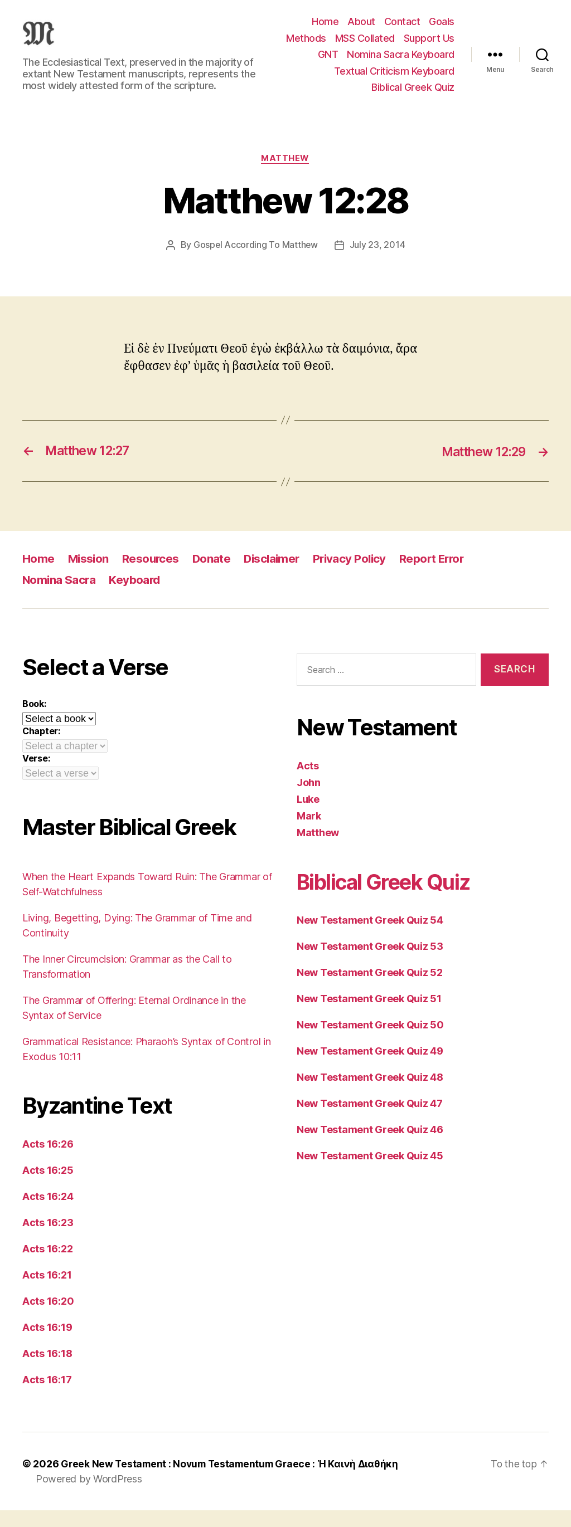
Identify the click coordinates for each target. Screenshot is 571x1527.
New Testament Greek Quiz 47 (370, 1120)
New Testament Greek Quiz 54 (370, 937)
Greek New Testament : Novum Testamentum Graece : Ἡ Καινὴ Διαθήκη (234, 1480)
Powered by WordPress (89, 1495)
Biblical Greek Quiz (412, 104)
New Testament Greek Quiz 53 (370, 963)
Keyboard (136, 596)
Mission (89, 575)
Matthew (286, 175)
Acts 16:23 (47, 1239)
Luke (308, 816)
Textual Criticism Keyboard (394, 87)
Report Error (440, 575)
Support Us (399, 54)
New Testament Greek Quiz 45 (370, 1172)
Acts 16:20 (48, 1318)
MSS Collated (424, 38)
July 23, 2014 (378, 261)
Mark (309, 832)
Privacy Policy (356, 575)
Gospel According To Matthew (255, 261)
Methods (366, 38)
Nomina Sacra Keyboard (400, 71)
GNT (444, 54)
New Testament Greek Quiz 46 (370, 1146)
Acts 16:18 (47, 1370)
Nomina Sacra (59, 596)
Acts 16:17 (46, 1396)
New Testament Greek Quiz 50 (370, 1041)
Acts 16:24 (47, 1213)
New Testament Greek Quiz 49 (370, 1068)
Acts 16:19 (47, 1344)
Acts (308, 782)
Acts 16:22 (47, 1265)
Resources (153, 575)
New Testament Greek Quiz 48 (370, 1094)
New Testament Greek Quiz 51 (369, 1015)
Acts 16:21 (46, 1291)
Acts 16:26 (47, 1161)
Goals (441, 21)
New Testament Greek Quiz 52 (370, 989)
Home (325, 21)
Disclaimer (276, 575)
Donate (214, 575)
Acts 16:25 (47, 1187)
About (361, 21)
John (309, 799)
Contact (402, 21)
